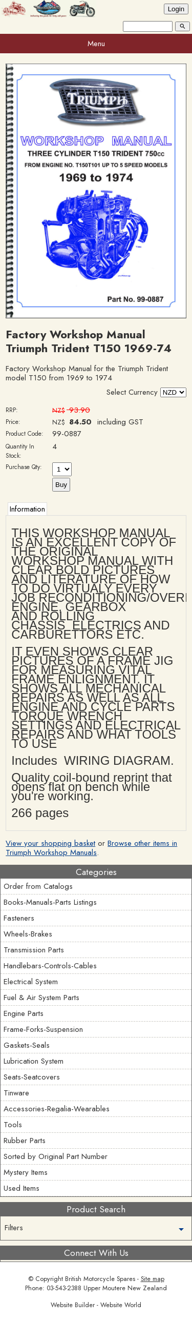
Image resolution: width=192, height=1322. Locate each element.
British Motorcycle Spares (100, 1279)
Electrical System (31, 981)
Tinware (16, 1093)
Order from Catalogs (38, 886)
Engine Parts (24, 1013)
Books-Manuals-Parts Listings (50, 902)
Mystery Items (26, 1172)
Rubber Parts (25, 1140)
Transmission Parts (34, 949)
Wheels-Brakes (28, 934)
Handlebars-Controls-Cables (50, 965)
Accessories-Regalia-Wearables (57, 1108)
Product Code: (25, 433)
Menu (96, 43)
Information (27, 509)
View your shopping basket (50, 843)
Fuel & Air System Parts (41, 997)
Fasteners (19, 918)
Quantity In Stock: (20, 451)
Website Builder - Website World (96, 1305)
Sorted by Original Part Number (56, 1156)
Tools (13, 1124)
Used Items (21, 1188)
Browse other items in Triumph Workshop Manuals (91, 848)
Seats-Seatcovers (32, 1077)
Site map (152, 1279)
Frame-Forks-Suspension (43, 1029)
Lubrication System (33, 1061)
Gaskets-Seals (27, 1045)
